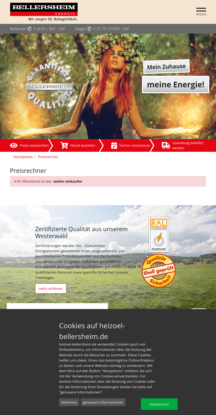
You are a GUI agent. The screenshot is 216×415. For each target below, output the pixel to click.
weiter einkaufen (67, 181)
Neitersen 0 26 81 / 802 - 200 (37, 28)
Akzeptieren (159, 404)
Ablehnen (69, 402)
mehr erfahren (51, 288)
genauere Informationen (103, 402)
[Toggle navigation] (201, 11)
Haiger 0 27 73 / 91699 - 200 (102, 28)
